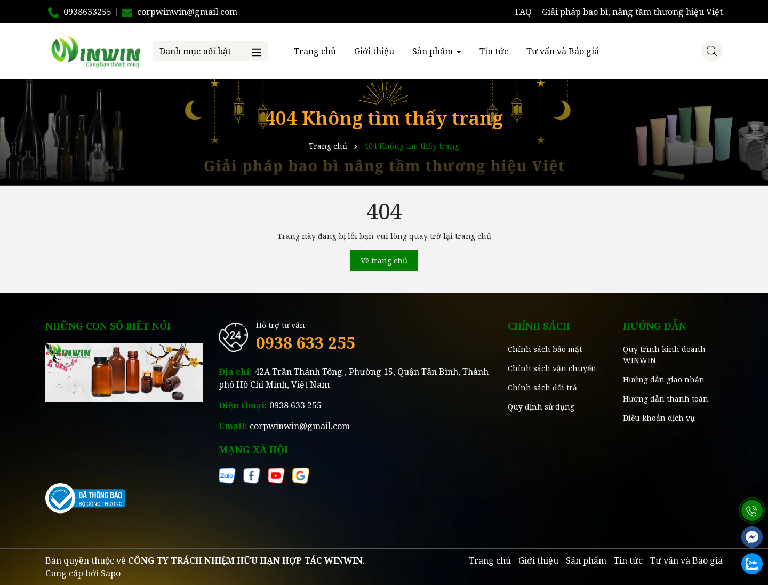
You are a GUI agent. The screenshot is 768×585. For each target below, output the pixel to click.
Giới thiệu (374, 51)
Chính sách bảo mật (545, 349)
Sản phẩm (433, 51)
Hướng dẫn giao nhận (664, 379)
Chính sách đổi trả (542, 387)
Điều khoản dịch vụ (659, 418)
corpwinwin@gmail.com (300, 426)
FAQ (523, 12)
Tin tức (493, 51)
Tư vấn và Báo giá (562, 51)
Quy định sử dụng (541, 407)
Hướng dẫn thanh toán (665, 399)
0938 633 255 (305, 343)
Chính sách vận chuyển (552, 368)
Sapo (111, 573)
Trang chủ (315, 51)
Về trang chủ (384, 260)
